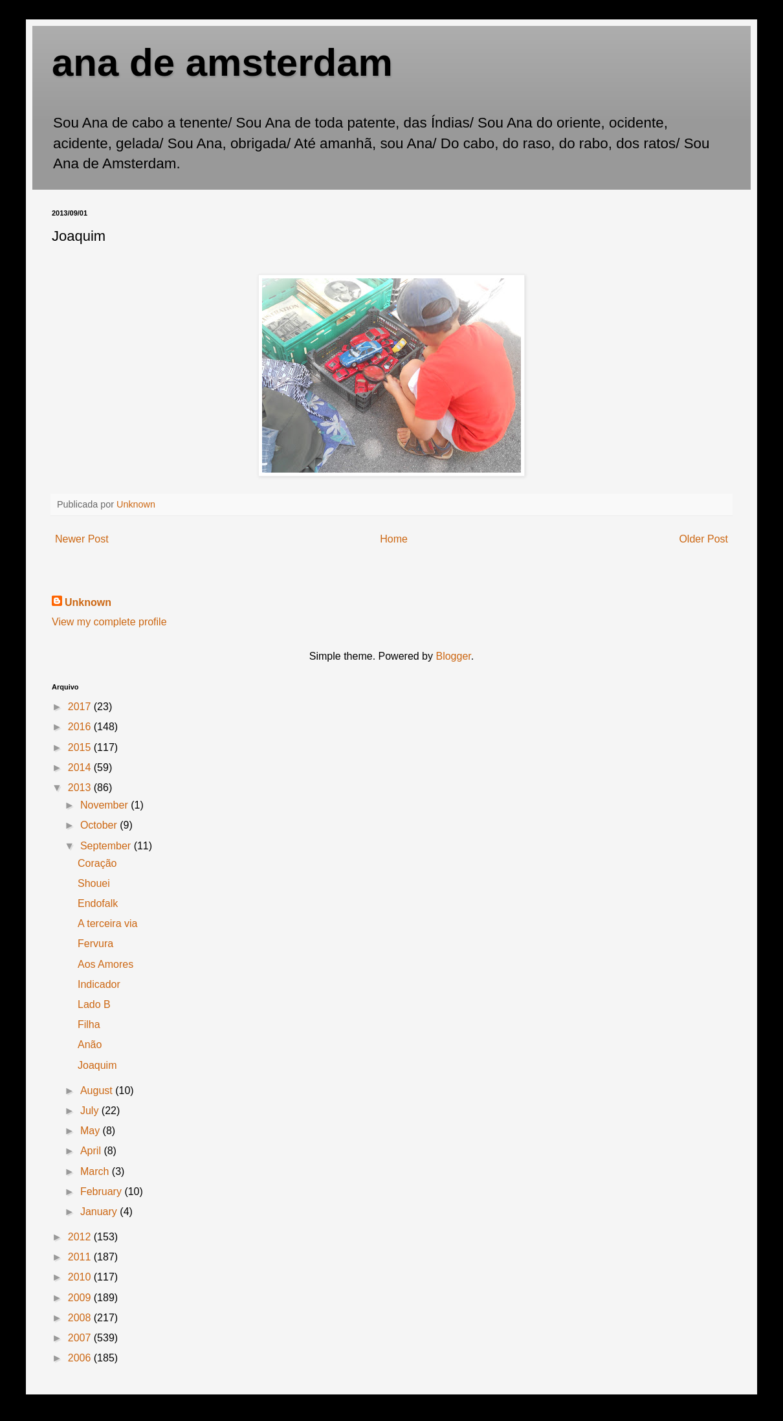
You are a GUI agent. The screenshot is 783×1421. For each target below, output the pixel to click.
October (100, 825)
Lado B (94, 1004)
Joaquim (97, 1065)
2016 (81, 726)
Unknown (88, 602)
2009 (81, 1297)
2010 (81, 1276)
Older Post (703, 538)
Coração (97, 863)
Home (394, 538)
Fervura (95, 943)
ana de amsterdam (222, 62)
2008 (81, 1317)
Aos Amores (105, 964)
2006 (81, 1357)
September (107, 845)
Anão (90, 1044)
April (92, 1150)
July (91, 1110)
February (102, 1191)
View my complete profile (109, 621)
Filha (89, 1024)
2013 (81, 787)
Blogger (453, 656)
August (97, 1090)
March (96, 1171)
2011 (81, 1256)
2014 (81, 767)
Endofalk (98, 903)
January (100, 1211)
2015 (81, 747)
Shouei (94, 883)
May (91, 1130)
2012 (81, 1236)
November (105, 805)
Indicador (99, 984)
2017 (81, 706)
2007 (81, 1337)
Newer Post (82, 538)
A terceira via (107, 923)
